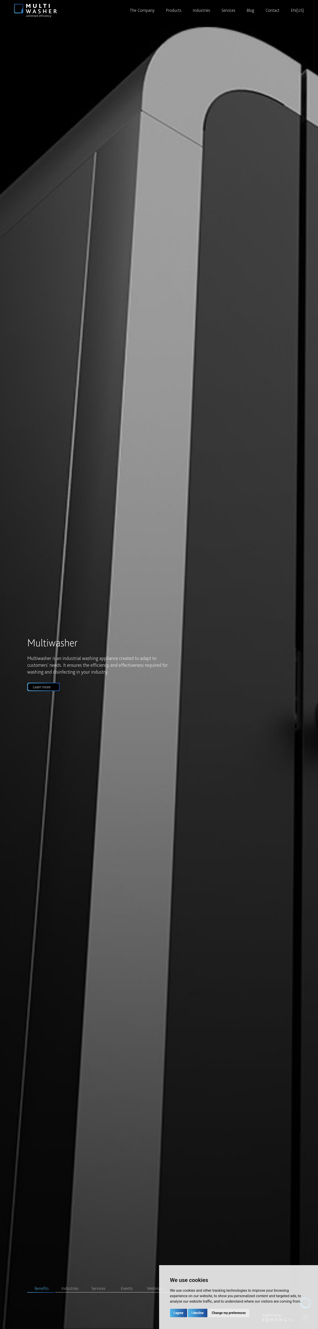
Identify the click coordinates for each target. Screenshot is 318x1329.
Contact (272, 10)
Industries (201, 10)
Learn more (41, 686)
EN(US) (297, 10)
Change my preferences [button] (229, 1313)
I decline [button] (198, 1313)
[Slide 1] (41, 1292)
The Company (142, 10)
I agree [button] (178, 1313)
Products (173, 10)
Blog (250, 10)
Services (228, 10)
